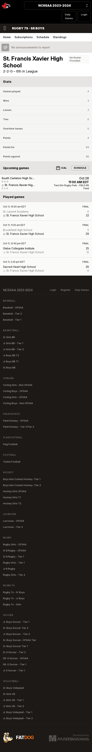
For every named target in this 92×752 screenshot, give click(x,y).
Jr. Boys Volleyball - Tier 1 (17, 712)
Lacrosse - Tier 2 (13, 527)
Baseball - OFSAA (13, 307)
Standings (59, 37)
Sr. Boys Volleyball (13, 688)
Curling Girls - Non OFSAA (17, 385)
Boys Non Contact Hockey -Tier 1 (21, 479)
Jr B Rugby (9, 568)
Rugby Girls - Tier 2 (14, 574)
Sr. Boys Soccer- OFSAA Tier (19, 640)
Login (84, 14)
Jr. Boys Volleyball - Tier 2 (18, 718)
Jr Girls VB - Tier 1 (13, 700)
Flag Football (10, 444)
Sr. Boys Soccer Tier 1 (15, 646)
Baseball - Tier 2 (12, 313)
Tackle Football (11, 461)
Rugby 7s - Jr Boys (14, 598)
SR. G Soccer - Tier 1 (14, 664)
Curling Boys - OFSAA (15, 391)
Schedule (43, 37)
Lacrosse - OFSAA (13, 520)
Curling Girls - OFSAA (15, 397)
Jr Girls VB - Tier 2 (13, 706)
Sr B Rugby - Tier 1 (13, 556)
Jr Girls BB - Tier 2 (13, 349)
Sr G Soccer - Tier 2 (14, 652)
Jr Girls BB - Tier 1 (13, 343)
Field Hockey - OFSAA (15, 420)
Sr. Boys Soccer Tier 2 (15, 628)
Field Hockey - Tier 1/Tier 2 (18, 426)
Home (7, 37)
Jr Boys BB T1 (10, 361)
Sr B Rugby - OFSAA (14, 550)
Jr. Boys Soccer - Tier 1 (16, 621)
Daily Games (69, 16)
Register (65, 290)
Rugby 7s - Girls (12, 604)
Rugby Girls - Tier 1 (14, 562)
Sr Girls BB (9, 337)
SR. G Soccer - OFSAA (15, 658)
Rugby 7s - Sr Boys (14, 592)
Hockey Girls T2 (12, 503)
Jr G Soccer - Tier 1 (14, 670)
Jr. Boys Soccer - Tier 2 (16, 634)
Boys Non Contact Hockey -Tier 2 (22, 485)
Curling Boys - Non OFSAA (18, 403)
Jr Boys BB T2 (11, 355)
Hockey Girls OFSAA (14, 491)
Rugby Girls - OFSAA (14, 544)
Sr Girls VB (9, 694)
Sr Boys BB (9, 367)
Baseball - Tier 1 (12, 319)
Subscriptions (23, 37)
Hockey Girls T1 (12, 497)
